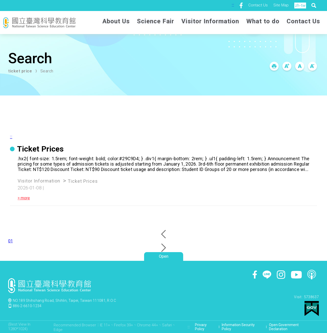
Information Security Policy (238, 327)
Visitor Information (39, 181)
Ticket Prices (83, 181)
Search (46, 71)
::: (233, 5)
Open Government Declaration (284, 327)
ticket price (20, 71)
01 (10, 241)
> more (24, 198)
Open (163, 256)
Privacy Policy (201, 327)
